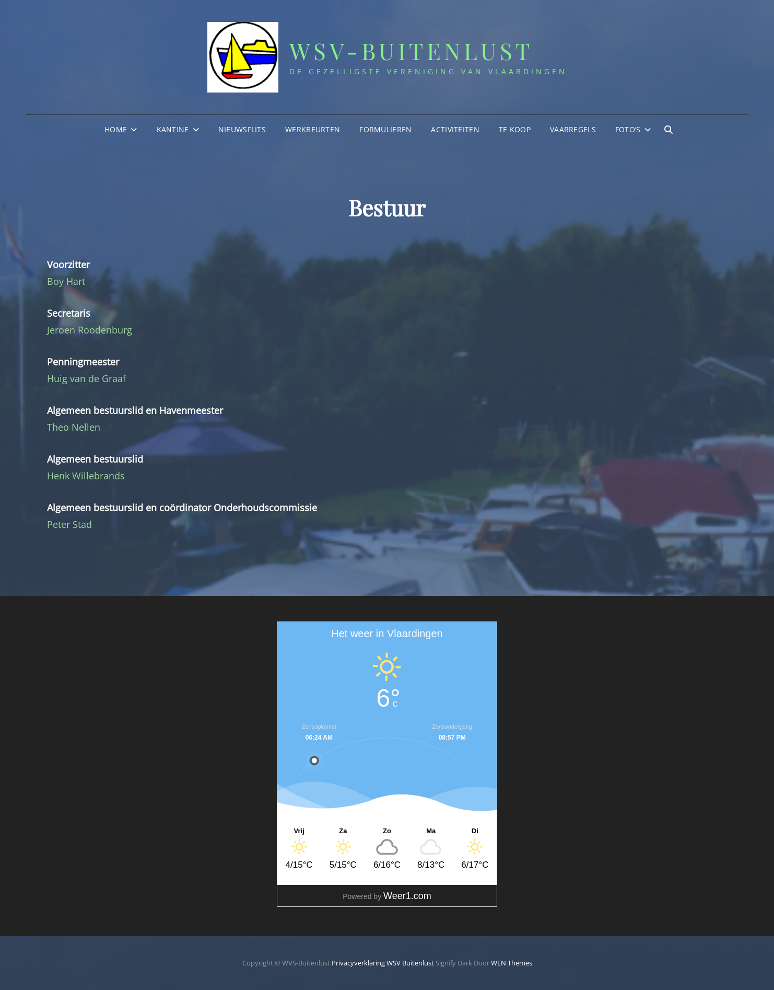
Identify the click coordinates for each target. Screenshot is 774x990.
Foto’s (628, 129)
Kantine (173, 129)
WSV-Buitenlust (411, 50)
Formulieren (385, 129)
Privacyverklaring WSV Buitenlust (383, 963)
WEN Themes (511, 963)
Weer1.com (407, 896)
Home (115, 129)
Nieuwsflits (242, 129)
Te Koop (515, 129)
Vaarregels (573, 129)
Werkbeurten (312, 129)
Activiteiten (455, 129)
